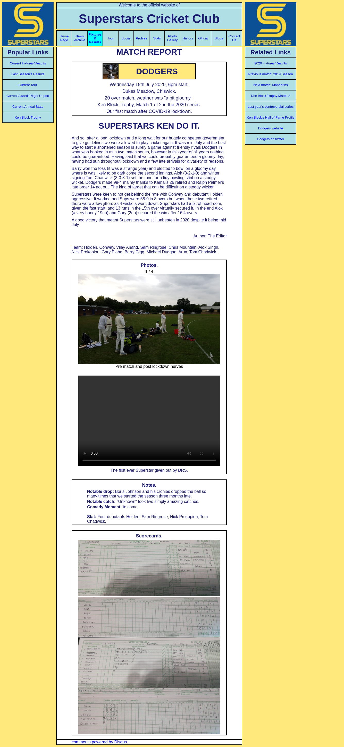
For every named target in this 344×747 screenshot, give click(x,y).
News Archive (79, 38)
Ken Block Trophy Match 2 (270, 96)
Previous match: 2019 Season (270, 74)
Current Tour (28, 85)
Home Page (64, 38)
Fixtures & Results (95, 38)
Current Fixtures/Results (28, 63)
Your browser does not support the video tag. (149, 421)
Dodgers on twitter (270, 139)
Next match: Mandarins (270, 85)
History (188, 38)
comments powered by (99, 742)
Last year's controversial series (270, 107)
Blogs (219, 38)
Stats (157, 38)
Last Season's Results (27, 74)
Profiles (141, 38)
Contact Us (234, 38)
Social (125, 38)
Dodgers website (270, 128)
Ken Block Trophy (28, 117)
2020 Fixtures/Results (270, 63)
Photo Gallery (172, 38)
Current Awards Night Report (27, 96)
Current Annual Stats (27, 107)
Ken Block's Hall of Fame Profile (270, 117)
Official (203, 38)
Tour (110, 38)
